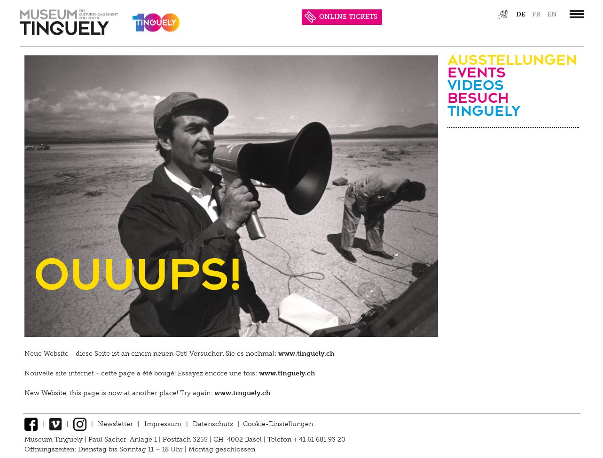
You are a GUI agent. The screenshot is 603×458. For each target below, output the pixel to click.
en (552, 14)
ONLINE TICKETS (341, 17)
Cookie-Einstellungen (278, 424)
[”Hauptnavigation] (577, 14)
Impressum (162, 424)
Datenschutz (213, 424)
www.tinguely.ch (306, 354)
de (520, 14)
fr (536, 14)
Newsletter (115, 424)
